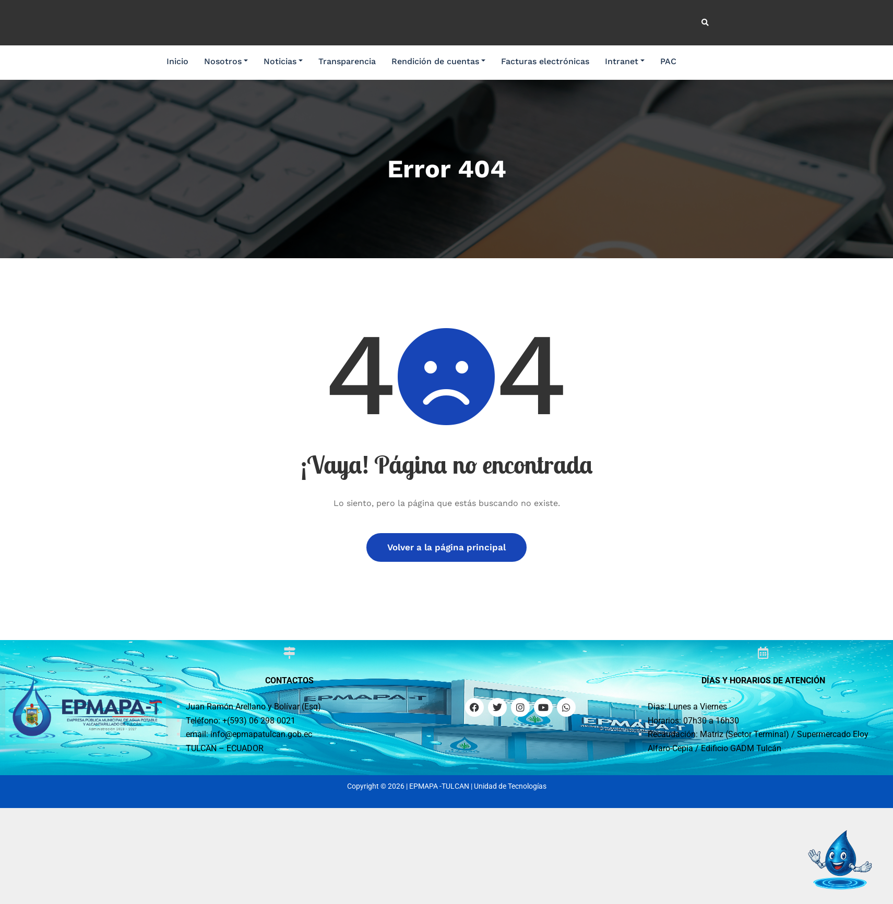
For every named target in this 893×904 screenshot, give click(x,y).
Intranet (625, 61)
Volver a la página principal (446, 547)
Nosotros (226, 61)
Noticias (283, 61)
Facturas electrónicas (545, 61)
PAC (668, 61)
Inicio (177, 61)
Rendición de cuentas (438, 61)
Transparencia (347, 61)
